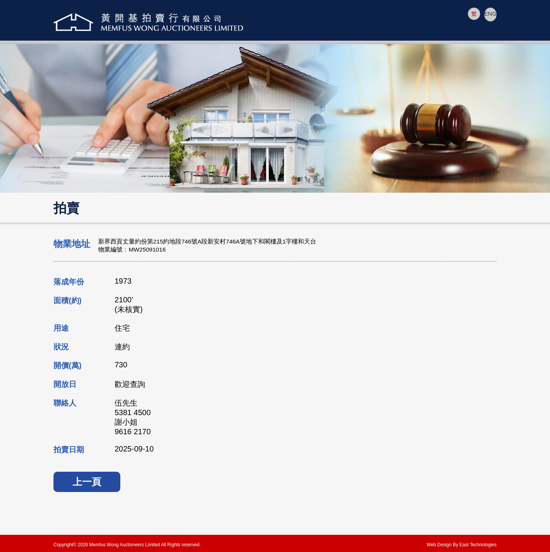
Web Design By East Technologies (462, 544)
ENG (490, 14)
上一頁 (87, 481)
